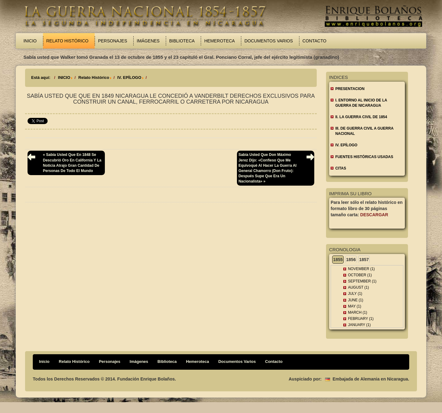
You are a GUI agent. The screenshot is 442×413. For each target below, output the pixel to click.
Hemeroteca (219, 40)
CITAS (340, 168)
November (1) (361, 269)
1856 (351, 259)
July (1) (355, 293)
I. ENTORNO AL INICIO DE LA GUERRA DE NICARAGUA (361, 103)
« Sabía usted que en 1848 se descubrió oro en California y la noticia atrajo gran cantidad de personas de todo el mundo (72, 163)
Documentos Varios (268, 40)
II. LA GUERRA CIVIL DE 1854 (361, 117)
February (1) (361, 318)
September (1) (362, 281)
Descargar (374, 214)
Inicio (30, 40)
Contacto (314, 40)
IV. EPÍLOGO (129, 77)
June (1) (355, 300)
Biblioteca (182, 40)
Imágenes (148, 40)
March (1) (357, 312)
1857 (364, 259)
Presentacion (349, 89)
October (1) (360, 275)
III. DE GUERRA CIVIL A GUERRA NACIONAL (364, 131)
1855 (338, 259)
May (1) (354, 306)
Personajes (112, 40)
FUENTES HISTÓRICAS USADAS (364, 157)
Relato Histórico (67, 40)
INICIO (64, 77)
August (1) (358, 287)
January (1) (359, 325)
